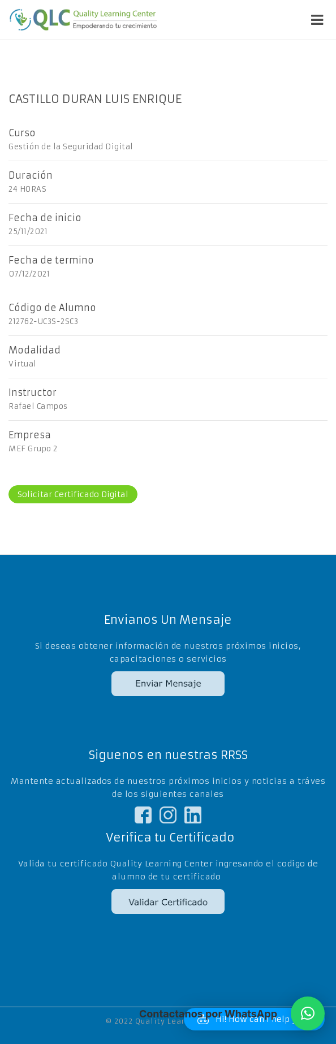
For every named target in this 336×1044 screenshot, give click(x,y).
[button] (308, 1013)
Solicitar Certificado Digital (73, 494)
